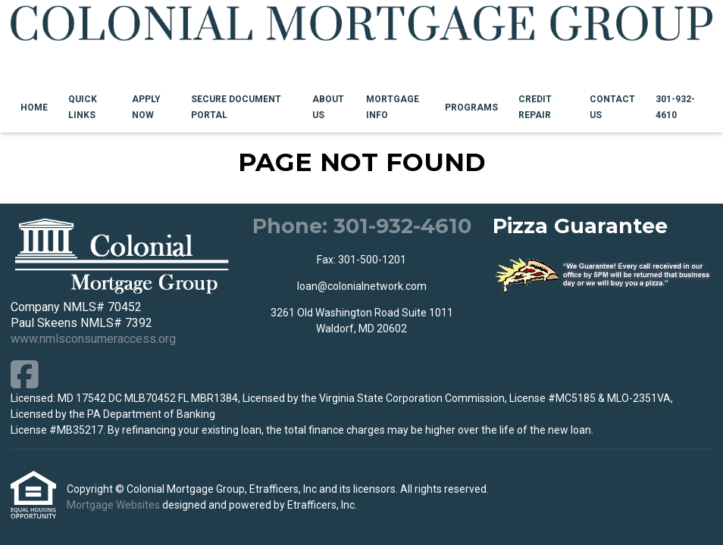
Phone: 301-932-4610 (361, 225)
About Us (328, 107)
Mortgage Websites (114, 505)
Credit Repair (535, 107)
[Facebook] (25, 374)
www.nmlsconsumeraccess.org (93, 339)
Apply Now (146, 107)
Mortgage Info (392, 107)
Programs (471, 107)
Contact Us (612, 107)
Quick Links (82, 107)
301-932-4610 (675, 107)
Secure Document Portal (236, 107)
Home (34, 107)
